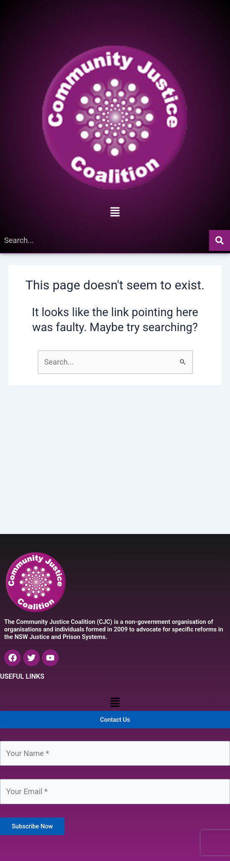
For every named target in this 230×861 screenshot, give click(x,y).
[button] (114, 212)
